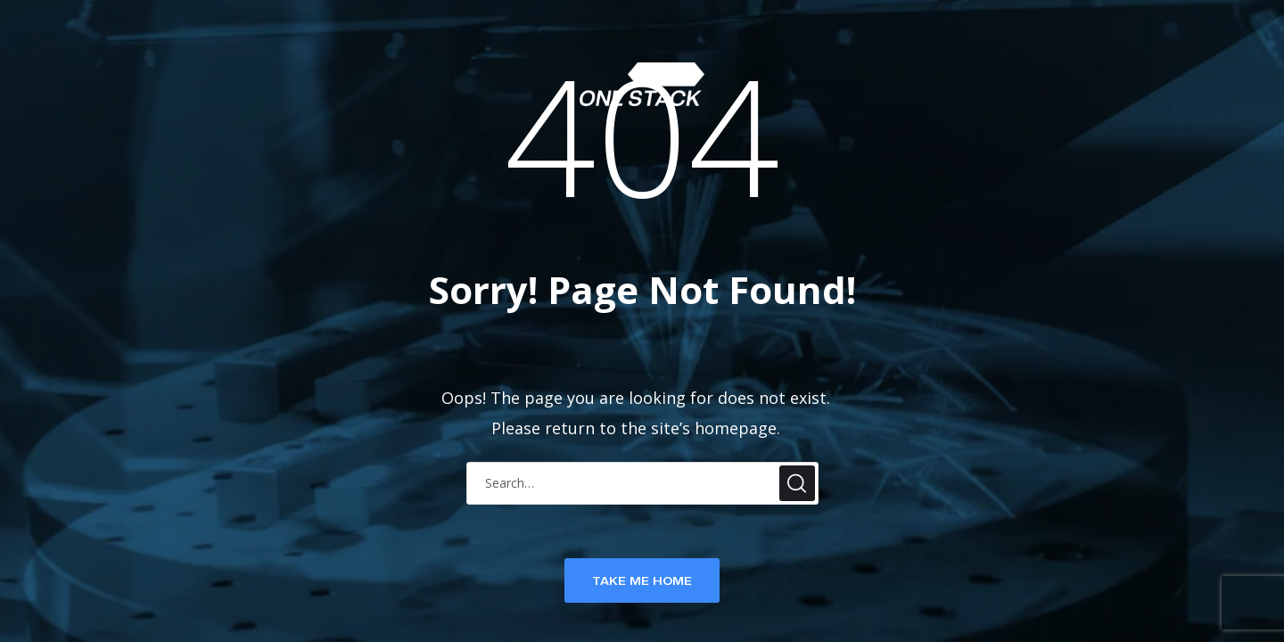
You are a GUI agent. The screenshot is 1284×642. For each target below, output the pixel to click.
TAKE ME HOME (642, 580)
